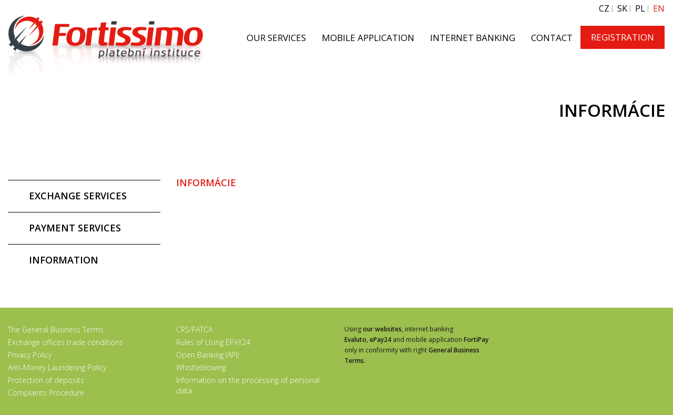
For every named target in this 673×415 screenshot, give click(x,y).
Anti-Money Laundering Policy (57, 367)
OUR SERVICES (276, 38)
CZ (604, 8)
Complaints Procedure (46, 393)
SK (622, 8)
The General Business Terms (56, 330)
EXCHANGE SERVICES (78, 195)
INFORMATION (63, 260)
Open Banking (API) (207, 355)
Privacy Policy (30, 355)
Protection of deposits (46, 380)
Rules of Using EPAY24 (213, 342)
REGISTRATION (622, 37)
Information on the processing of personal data (248, 385)
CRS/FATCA (194, 330)
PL (640, 8)
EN (659, 8)
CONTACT (552, 38)
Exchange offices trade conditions (65, 342)
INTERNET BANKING (472, 38)
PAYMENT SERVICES (75, 227)
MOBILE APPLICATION (368, 38)
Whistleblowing (201, 367)
